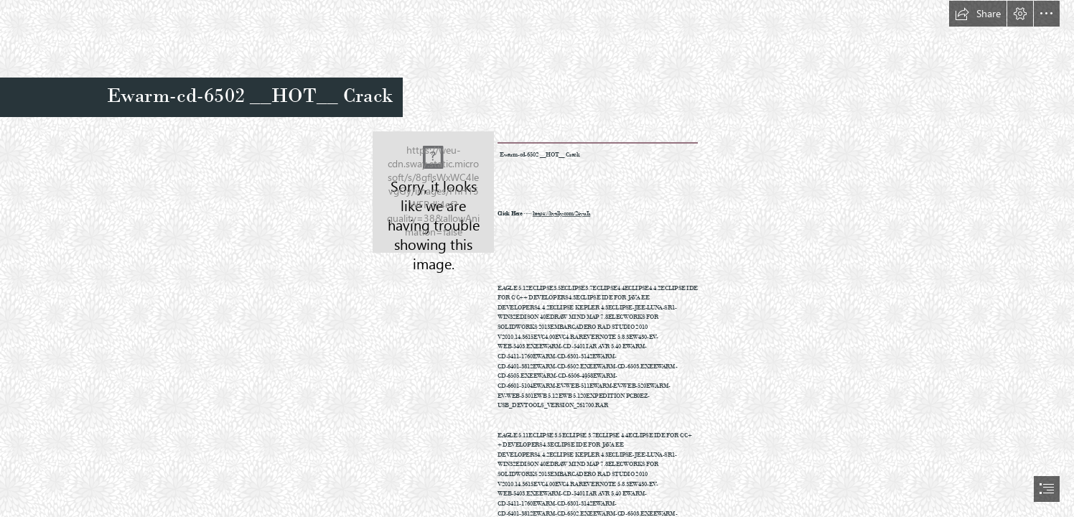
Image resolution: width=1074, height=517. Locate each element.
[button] (978, 14)
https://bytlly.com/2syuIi (561, 213)
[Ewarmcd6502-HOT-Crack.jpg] (433, 192)
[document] (537, 258)
